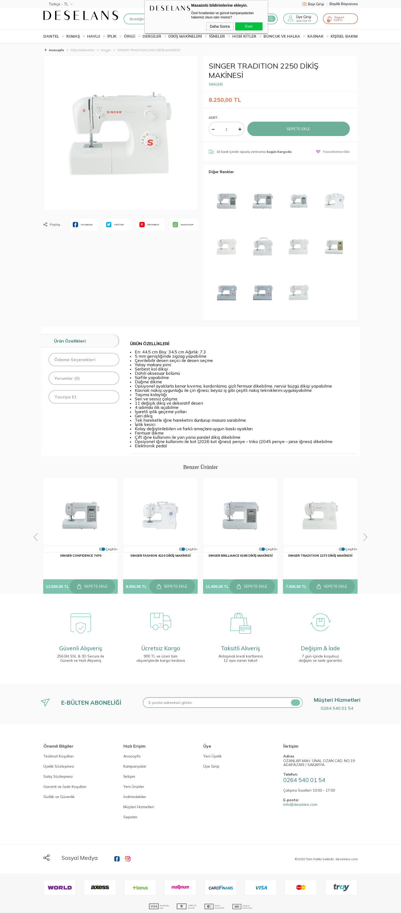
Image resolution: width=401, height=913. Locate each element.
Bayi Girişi (314, 4)
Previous (33, 529)
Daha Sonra (220, 26)
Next (368, 529)
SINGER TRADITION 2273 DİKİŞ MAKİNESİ (320, 557)
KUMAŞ (73, 36)
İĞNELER (217, 36)
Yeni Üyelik (212, 743)
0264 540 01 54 (337, 695)
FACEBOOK (83, 224)
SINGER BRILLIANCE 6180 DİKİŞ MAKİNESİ (240, 557)
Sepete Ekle (298, 128)
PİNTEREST (149, 224)
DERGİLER (152, 36)
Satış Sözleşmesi (58, 764)
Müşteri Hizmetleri (138, 794)
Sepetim (130, 804)
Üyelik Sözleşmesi (58, 754)
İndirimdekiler (134, 784)
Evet (248, 26)
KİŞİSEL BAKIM (344, 36)
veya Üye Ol (303, 20)
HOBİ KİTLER (244, 36)
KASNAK (315, 36)
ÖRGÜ (129, 36)
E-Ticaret (184, 906)
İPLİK (111, 36)
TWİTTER (115, 224)
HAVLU (93, 36)
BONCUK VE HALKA (282, 36)
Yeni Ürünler (133, 774)
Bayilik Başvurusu (344, 4)
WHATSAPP (183, 224)
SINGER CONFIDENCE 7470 (80, 557)
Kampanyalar (134, 754)
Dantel (51, 36)
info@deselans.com (300, 792)
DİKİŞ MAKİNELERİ (185, 36)
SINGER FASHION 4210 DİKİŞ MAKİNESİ (161, 557)
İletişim (129, 764)
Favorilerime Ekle (333, 152)
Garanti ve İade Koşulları (64, 774)
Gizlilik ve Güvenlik (59, 784)
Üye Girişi (303, 17)
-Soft (171, 906)
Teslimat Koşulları (58, 743)
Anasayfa (131, 743)
